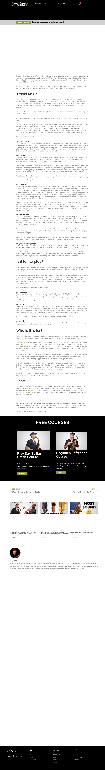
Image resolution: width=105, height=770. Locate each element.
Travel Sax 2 (37, 100)
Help (64, 4)
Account (71, 4)
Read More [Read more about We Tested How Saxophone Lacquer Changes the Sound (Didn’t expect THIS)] (44, 537)
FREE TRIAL (38, 4)
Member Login (55, 4)
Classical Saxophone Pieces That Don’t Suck (84, 532)
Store (46, 4)
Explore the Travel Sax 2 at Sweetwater (32, 412)
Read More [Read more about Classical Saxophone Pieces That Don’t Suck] (74, 537)
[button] (85, 4)
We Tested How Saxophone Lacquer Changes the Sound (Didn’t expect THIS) (54, 532)
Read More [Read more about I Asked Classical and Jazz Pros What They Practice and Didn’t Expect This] (14, 537)
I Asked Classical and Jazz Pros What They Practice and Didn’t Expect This (23, 532)
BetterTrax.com (52, 237)
